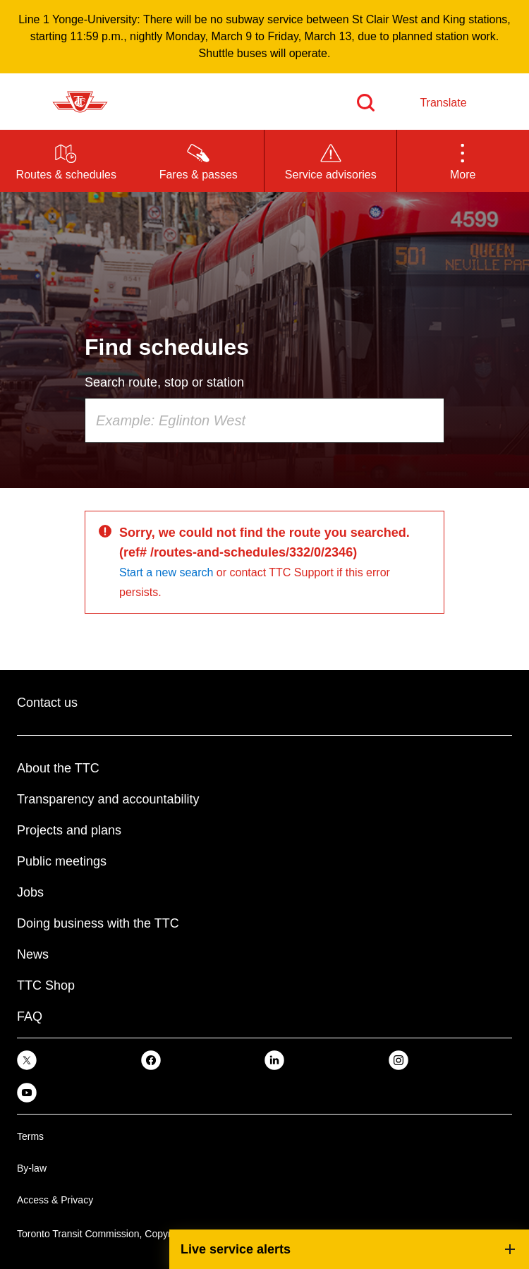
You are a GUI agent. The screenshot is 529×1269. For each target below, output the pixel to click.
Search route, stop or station (164, 382)
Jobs (30, 892)
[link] (27, 1060)
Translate (443, 103)
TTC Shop (46, 985)
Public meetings (62, 861)
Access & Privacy (55, 1200)
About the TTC (58, 768)
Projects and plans (69, 830)
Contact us (47, 703)
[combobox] (264, 420)
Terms (30, 1136)
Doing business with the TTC (98, 923)
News (33, 954)
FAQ (29, 1016)
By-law (32, 1168)
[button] (463, 161)
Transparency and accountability (108, 799)
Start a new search (166, 572)
